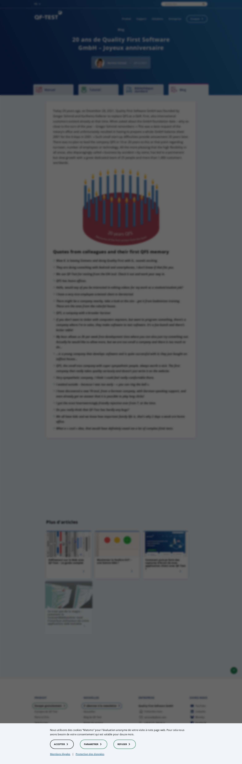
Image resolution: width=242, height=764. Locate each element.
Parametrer (93, 744)
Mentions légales (60, 754)
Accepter (62, 744)
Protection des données (90, 754)
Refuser (124, 744)
